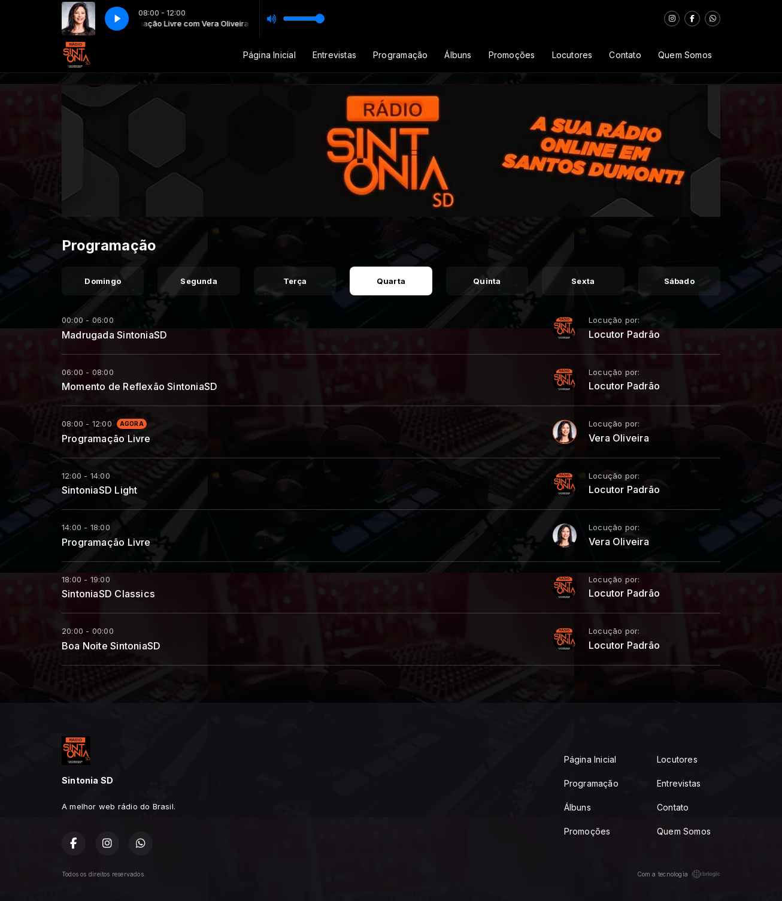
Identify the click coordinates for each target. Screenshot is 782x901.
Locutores (572, 55)
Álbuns (457, 55)
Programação (400, 55)
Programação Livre (106, 439)
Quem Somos (685, 55)
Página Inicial (269, 55)
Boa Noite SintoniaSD (111, 646)
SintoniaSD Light (99, 490)
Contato (625, 55)
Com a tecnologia (678, 874)
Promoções (512, 55)
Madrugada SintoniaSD (114, 335)
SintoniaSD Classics (108, 594)
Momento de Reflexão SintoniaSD (139, 386)
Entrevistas (334, 55)
